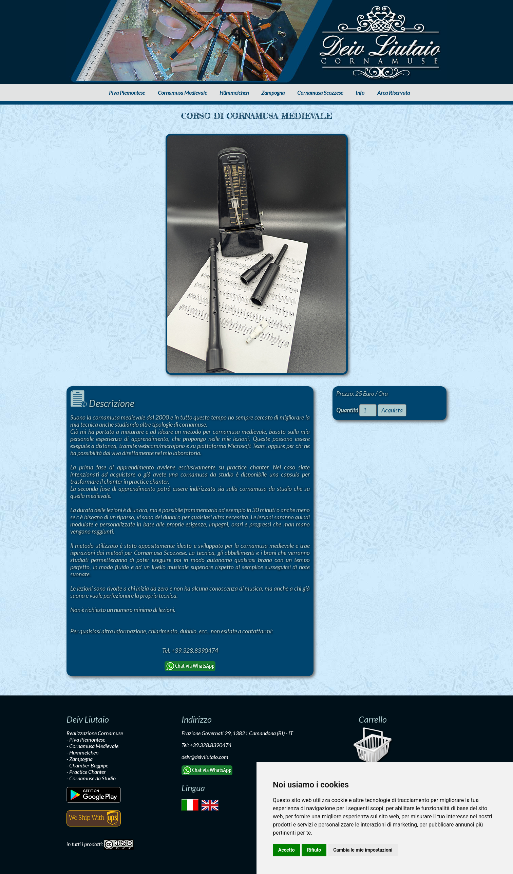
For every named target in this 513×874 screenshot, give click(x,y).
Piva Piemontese (127, 92)
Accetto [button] (286, 850)
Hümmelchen (234, 92)
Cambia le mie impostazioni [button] (362, 850)
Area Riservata (393, 92)
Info (360, 92)
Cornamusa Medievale (182, 92)
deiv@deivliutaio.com (205, 757)
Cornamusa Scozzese (320, 92)
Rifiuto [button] (314, 850)
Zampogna (273, 92)
